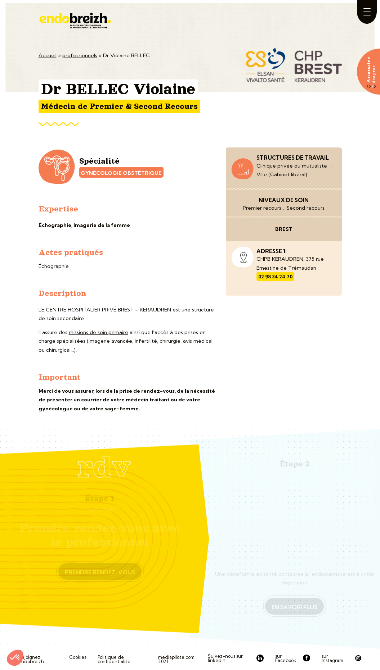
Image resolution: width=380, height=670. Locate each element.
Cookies (77, 657)
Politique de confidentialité (114, 659)
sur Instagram (332, 658)
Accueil (48, 55)
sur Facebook (285, 658)
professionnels (79, 55)
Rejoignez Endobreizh (31, 659)
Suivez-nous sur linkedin (225, 658)
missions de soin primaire (98, 332)
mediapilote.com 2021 (176, 659)
